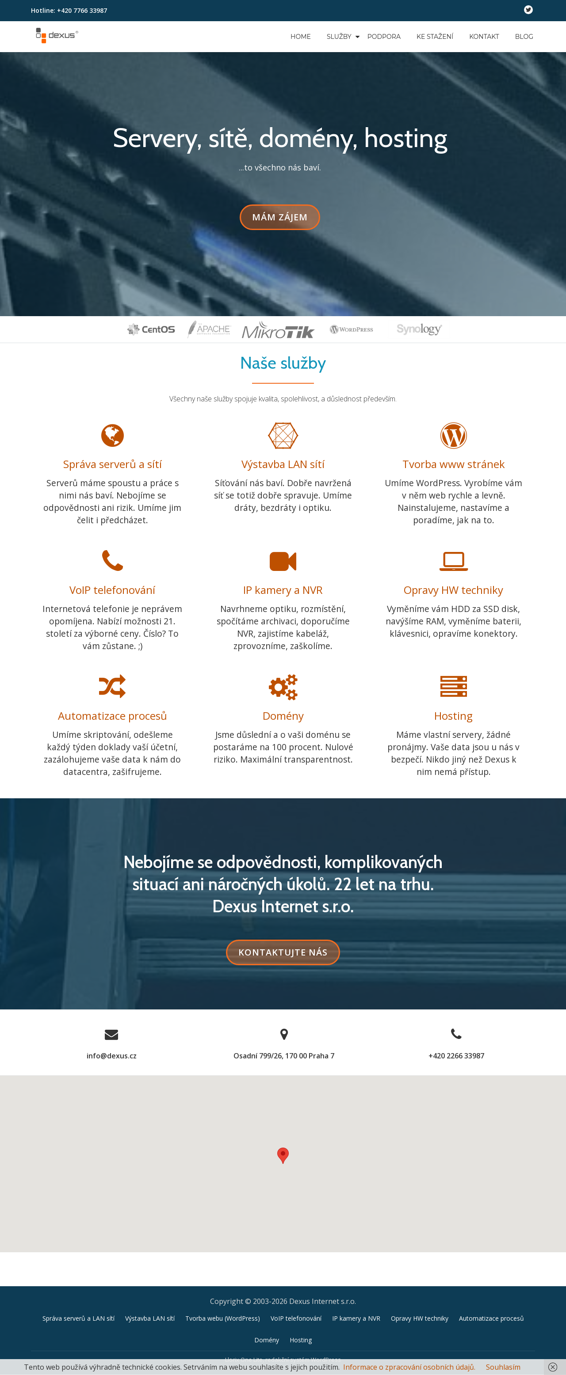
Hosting (453, 716)
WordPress (326, 1327)
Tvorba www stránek (453, 464)
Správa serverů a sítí (112, 464)
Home (301, 37)
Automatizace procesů (112, 716)
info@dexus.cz (112, 1056)
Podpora (384, 37)
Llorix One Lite (244, 1327)
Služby (339, 37)
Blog (524, 37)
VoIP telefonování (112, 590)
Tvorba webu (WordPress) (222, 1285)
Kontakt (484, 37)
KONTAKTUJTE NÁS (289, 956)
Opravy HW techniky (453, 590)
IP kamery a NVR (283, 590)
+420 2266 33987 (456, 1056)
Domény (283, 716)
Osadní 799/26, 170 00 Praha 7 (283, 1056)
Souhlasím (503, 1367)
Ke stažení (435, 37)
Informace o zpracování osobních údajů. (409, 1367)
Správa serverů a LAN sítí (78, 1285)
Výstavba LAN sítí (283, 464)
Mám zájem (284, 220)
